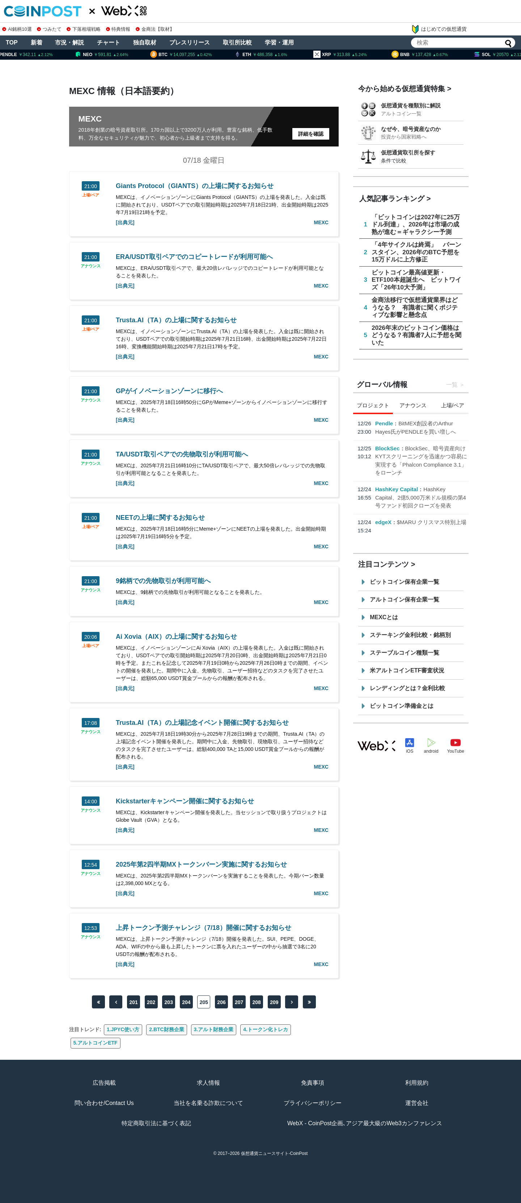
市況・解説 (69, 42)
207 (239, 1002)
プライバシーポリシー (313, 1103)
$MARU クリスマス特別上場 (431, 522)
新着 (36, 42)
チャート (108, 42)
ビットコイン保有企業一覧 (404, 582)
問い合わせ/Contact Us (104, 1103)
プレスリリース (189, 42)
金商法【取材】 (155, 29)
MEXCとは (384, 617)
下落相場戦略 (84, 29)
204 (186, 1002)
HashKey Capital (396, 489)
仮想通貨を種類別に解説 (411, 105)
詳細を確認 (310, 134)
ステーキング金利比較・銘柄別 (410, 635)
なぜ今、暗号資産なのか (411, 129)
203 (169, 1002)
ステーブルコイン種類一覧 (404, 653)
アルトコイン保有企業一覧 (404, 599)
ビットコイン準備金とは (401, 706)
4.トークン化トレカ (265, 1029)
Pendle (384, 423)
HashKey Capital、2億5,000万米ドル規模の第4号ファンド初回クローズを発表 (420, 497)
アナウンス (91, 266)
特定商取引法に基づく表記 (156, 1123)
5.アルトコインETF (95, 1043)
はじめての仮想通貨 (439, 29)
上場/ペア (90, 195)
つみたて (49, 29)
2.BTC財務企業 (166, 1029)
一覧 (452, 385)
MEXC (321, 222)
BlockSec (387, 448)
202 (151, 1002)
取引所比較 (237, 42)
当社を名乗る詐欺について (208, 1103)
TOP (12, 42)
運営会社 (416, 1103)
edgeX (383, 522)
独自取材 (144, 42)
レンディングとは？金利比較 (407, 688)
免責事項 (312, 1083)
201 (133, 1002)
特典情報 (118, 29)
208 (257, 1002)
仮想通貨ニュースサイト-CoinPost (274, 1153)
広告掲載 (104, 1083)
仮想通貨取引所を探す (408, 152)
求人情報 (208, 1083)
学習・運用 (279, 42)
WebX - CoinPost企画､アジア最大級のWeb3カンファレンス (364, 1123)
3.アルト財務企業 (214, 1029)
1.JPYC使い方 (123, 1029)
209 (274, 1002)
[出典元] (125, 222)
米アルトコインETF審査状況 (407, 670)
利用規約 (416, 1083)
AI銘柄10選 (16, 29)
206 (221, 1002)
